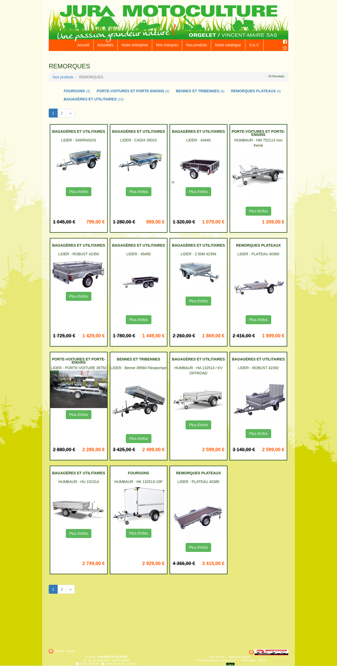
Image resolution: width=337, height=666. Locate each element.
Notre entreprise (135, 45)
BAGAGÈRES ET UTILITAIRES (94, 99)
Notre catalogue (228, 45)
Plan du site (217, 656)
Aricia (262, 660)
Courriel (132, 663)
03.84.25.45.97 (89, 663)
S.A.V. (254, 45)
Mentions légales (240, 656)
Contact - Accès (64, 651)
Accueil (83, 45)
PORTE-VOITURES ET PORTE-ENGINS (133, 91)
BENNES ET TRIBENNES (200, 91)
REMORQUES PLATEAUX (256, 91)
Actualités (105, 45)
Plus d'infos (78, 192)
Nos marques (167, 45)
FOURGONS (77, 91)
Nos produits (196, 45)
